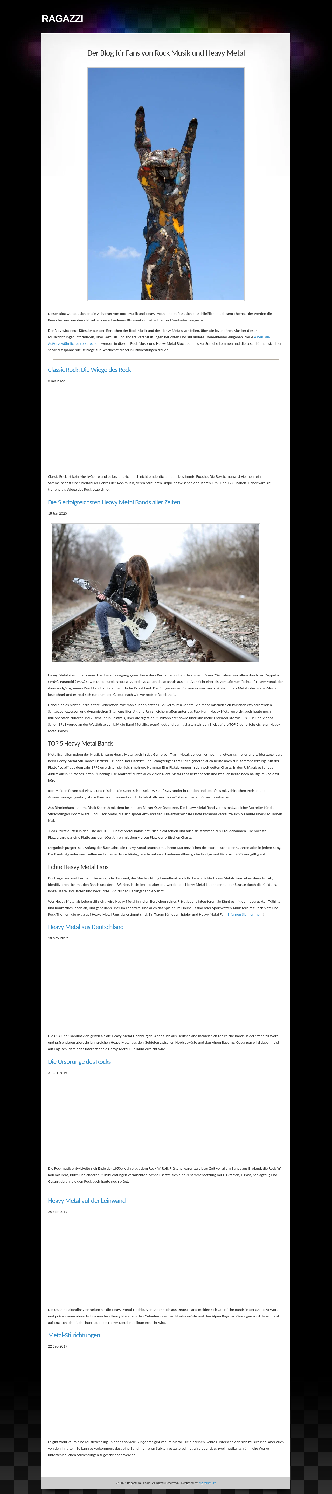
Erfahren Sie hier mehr (245, 914)
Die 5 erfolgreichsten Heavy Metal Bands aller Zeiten (114, 502)
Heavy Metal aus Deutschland (85, 927)
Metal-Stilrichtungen (74, 1335)
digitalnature (207, 1483)
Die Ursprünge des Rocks (79, 1061)
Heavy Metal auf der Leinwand (87, 1200)
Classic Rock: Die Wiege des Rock (89, 370)
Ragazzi (62, 18)
